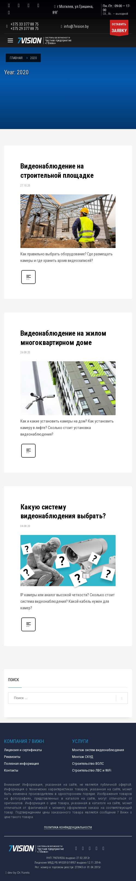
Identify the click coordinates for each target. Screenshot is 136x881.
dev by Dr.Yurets (19, 872)
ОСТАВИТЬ (119, 29)
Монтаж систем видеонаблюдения (98, 750)
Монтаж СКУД (82, 757)
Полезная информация (21, 763)
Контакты (11, 770)
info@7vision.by (73, 26)
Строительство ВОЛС (88, 763)
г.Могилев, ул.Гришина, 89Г (72, 9)
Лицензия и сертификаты (23, 750)
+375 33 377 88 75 (25, 24)
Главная (16, 58)
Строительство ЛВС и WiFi (91, 770)
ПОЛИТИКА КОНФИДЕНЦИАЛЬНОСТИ (68, 827)
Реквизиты (12, 757)
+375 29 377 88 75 (25, 28)
